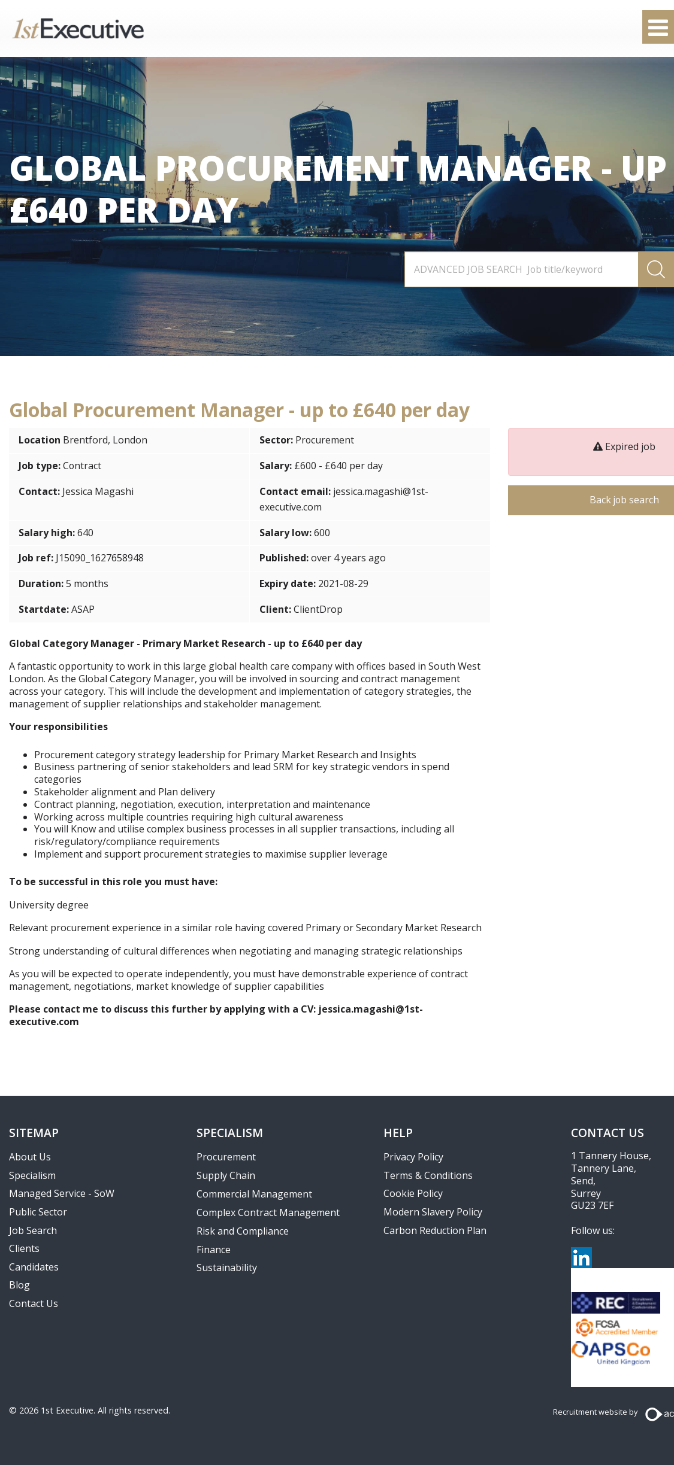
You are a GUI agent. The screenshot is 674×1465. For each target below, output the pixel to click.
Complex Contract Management (268, 1212)
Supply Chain (226, 1175)
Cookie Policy (413, 1193)
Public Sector (38, 1211)
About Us (30, 1156)
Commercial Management (254, 1193)
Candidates (34, 1266)
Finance (214, 1249)
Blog (19, 1284)
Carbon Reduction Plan (434, 1230)
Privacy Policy (413, 1156)
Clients (24, 1248)
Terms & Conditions (428, 1175)
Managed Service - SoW (61, 1193)
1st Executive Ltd (78, 28)
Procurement (325, 439)
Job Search (33, 1230)
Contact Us (33, 1303)
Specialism (32, 1175)
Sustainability (227, 1267)
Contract (82, 465)
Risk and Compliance (243, 1231)
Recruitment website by (595, 1411)
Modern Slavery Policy (432, 1211)
